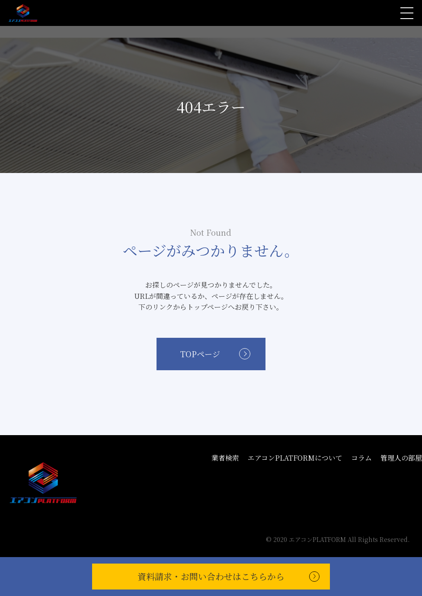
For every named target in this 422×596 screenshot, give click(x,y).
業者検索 (225, 458)
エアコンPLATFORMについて (295, 458)
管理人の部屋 (401, 458)
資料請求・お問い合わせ (211, 576)
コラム (361, 458)
